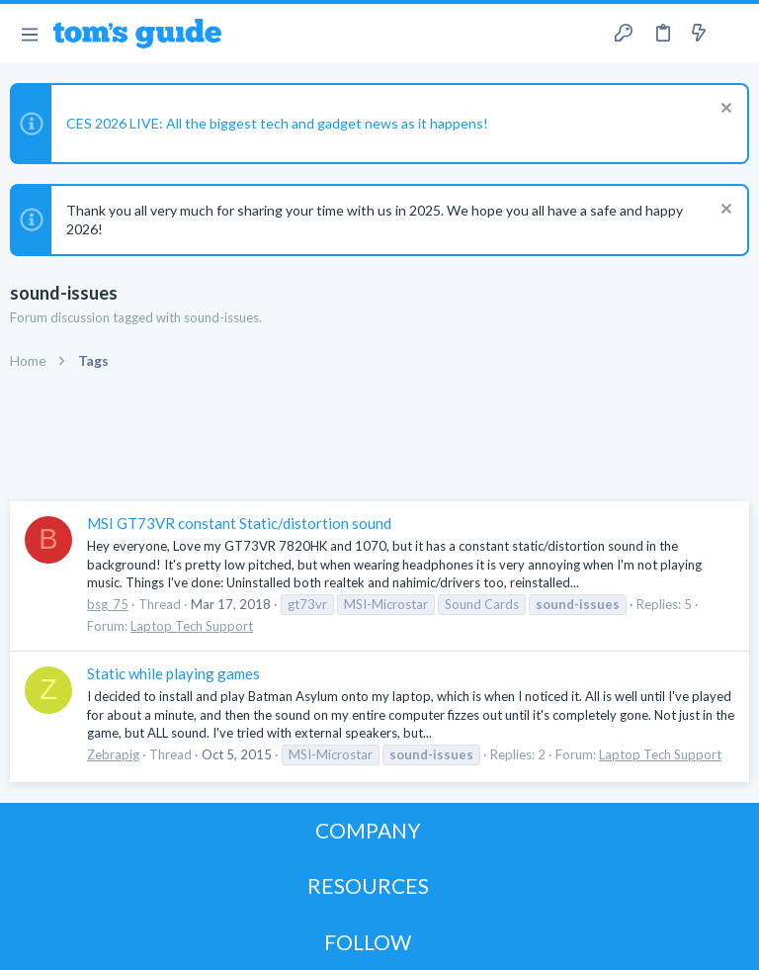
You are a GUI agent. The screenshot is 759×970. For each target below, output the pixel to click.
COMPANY (368, 830)
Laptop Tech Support (191, 626)
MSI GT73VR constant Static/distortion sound (239, 523)
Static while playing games (173, 673)
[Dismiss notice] (724, 110)
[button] (29, 34)
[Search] (732, 34)
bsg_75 (107, 604)
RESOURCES (368, 885)
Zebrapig (113, 754)
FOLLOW (367, 941)
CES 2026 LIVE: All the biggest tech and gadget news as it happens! (277, 123)
